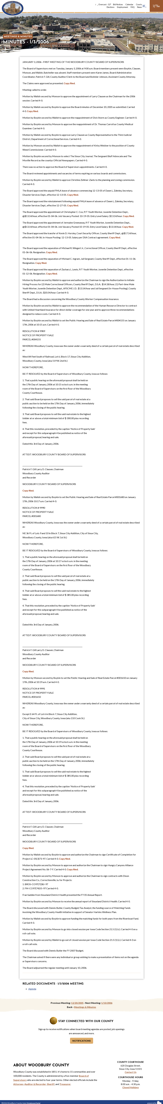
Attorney (18, 1084)
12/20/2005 (77, 1002)
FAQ (132, 7)
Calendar (129, 4)
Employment (122, 7)
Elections (110, 7)
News (139, 7)
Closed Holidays (130, 1087)
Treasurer (65, 1084)
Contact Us (130, 1072)
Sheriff (51, 1084)
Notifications (81, 1040)
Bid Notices (118, 4)
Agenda (32, 988)
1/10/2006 (106, 1002)
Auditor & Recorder (35, 1084)
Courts (139, 4)
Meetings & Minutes (18, 36)
